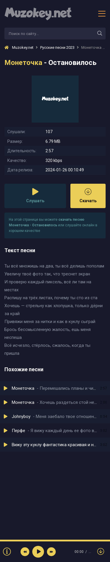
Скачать (88, 195)
